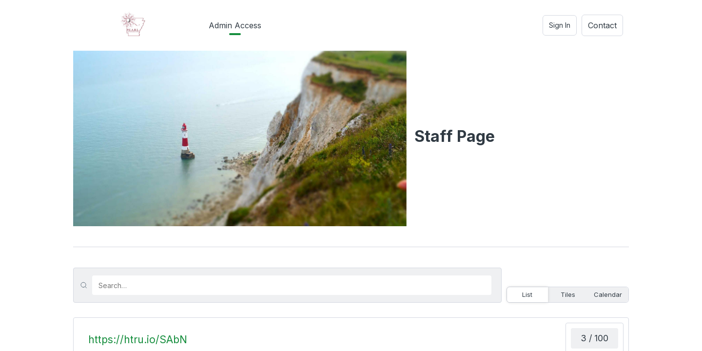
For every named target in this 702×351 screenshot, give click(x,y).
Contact (602, 25)
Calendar (608, 294)
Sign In (559, 25)
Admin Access (235, 25)
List (527, 294)
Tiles (568, 294)
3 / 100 (594, 338)
